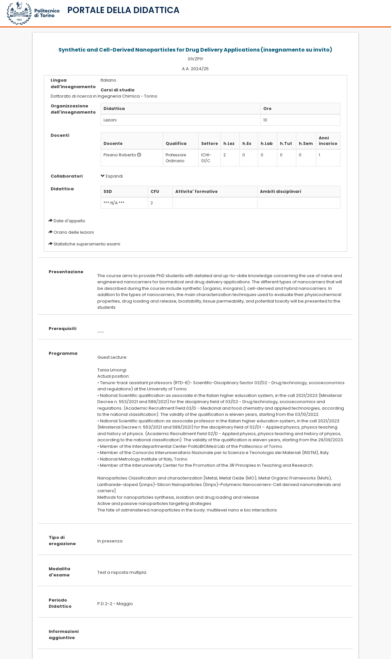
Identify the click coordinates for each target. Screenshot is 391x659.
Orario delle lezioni (74, 232)
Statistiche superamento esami (87, 244)
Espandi (112, 176)
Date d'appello (69, 221)
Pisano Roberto (120, 155)
